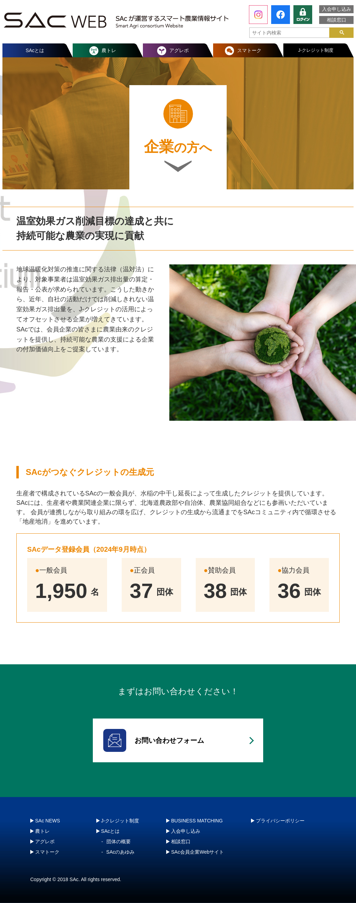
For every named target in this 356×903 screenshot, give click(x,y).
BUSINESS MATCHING (196, 820)
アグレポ (179, 50)
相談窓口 (336, 20)
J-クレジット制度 (316, 50)
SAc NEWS (47, 820)
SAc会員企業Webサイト (197, 852)
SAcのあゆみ (120, 852)
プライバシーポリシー (280, 820)
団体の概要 (118, 841)
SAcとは (35, 50)
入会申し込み (336, 9)
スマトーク (249, 50)
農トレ (109, 50)
